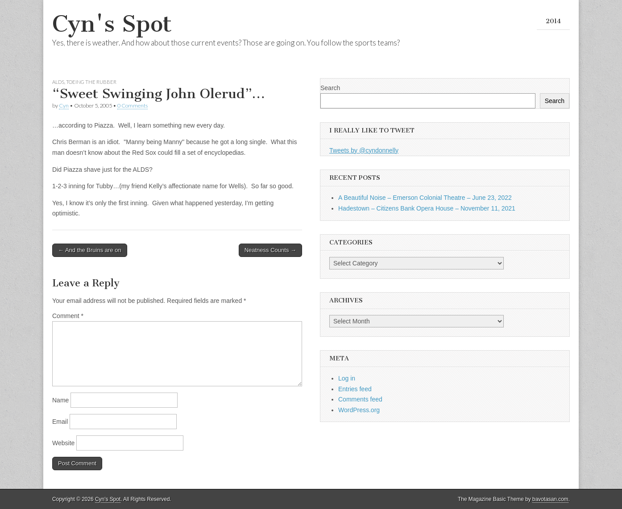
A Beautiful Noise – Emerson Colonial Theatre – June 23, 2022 (425, 197)
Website (63, 443)
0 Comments (132, 105)
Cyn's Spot (112, 23)
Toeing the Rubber (91, 82)
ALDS (58, 82)
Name (60, 400)
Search (330, 87)
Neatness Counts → (270, 250)
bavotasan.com (550, 499)
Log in (346, 378)
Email (60, 421)
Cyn (64, 105)
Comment (67, 315)
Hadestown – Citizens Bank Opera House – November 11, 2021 (426, 208)
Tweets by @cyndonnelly (363, 150)
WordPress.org (359, 410)
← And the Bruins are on (89, 250)
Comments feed (360, 399)
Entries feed (355, 389)
